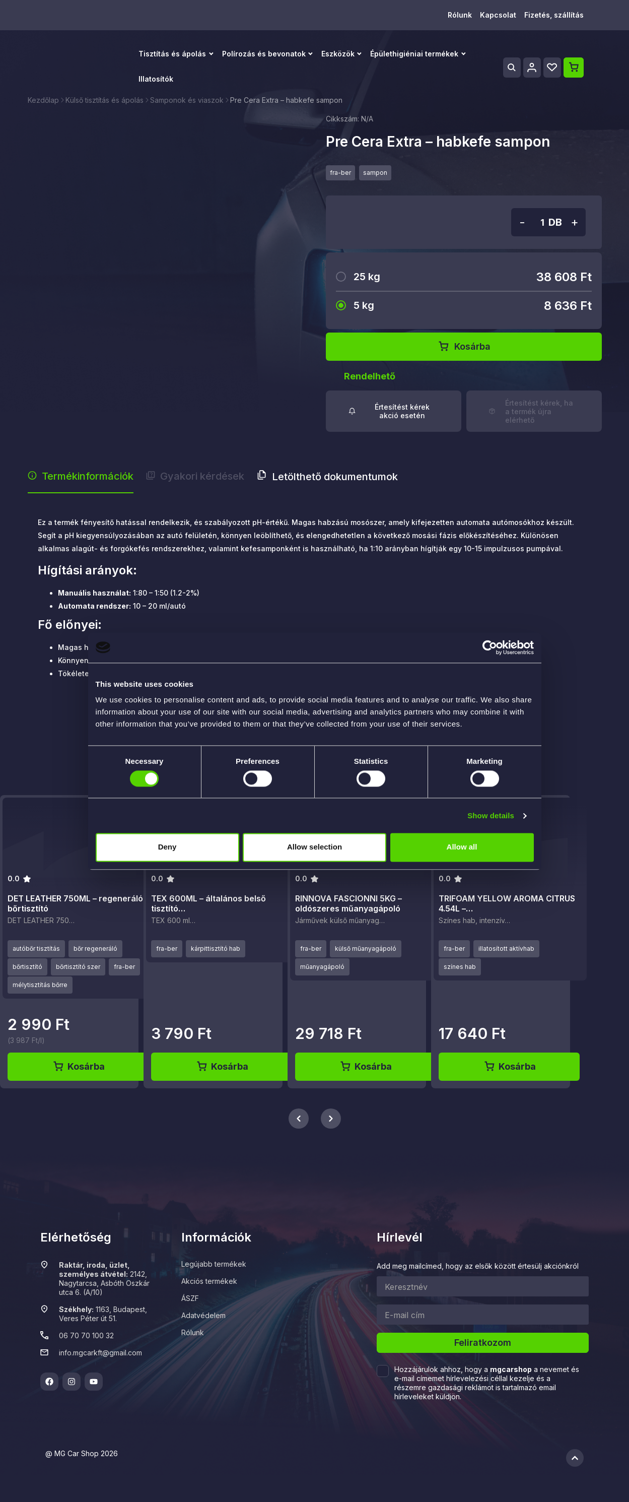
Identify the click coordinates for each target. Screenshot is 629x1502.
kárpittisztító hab (215, 948)
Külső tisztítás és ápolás (104, 100)
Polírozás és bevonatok (264, 53)
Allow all (462, 847)
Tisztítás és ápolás (172, 53)
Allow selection (314, 847)
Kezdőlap (43, 100)
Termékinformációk (80, 476)
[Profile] (532, 67)
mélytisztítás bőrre (40, 985)
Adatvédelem (203, 1315)
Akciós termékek (209, 1281)
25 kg (367, 277)
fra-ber (340, 172)
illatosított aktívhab (506, 948)
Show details (490, 815)
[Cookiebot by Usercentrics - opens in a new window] (490, 647)
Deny (167, 847)
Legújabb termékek (213, 1264)
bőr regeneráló (95, 948)
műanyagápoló (322, 966)
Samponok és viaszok (187, 100)
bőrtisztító (27, 966)
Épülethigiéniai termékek (414, 53)
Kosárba (464, 347)
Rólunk (460, 15)
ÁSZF (190, 1298)
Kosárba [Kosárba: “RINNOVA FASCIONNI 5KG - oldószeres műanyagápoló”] (365, 1067)
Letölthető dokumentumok (327, 476)
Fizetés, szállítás (554, 15)
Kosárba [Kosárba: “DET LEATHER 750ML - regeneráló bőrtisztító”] (78, 1067)
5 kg (364, 305)
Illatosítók (155, 79)
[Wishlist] (552, 67)
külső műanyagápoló (365, 948)
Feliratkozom (482, 1342)
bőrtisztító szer (78, 966)
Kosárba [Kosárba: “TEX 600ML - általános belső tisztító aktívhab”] (221, 1067)
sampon (375, 172)
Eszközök (338, 53)
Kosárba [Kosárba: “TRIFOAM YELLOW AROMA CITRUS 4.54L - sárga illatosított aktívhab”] (509, 1067)
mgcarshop (511, 1369)
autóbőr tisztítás (36, 948)
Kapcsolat (498, 15)
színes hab (460, 966)
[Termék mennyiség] (535, 222)
